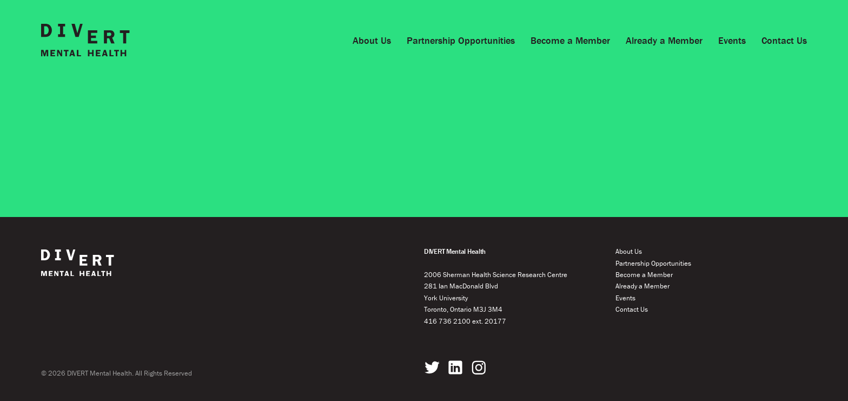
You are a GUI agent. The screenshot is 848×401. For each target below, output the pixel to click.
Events (732, 40)
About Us (372, 40)
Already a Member (664, 40)
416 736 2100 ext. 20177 (465, 321)
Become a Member (570, 40)
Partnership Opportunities (461, 40)
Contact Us (784, 40)
